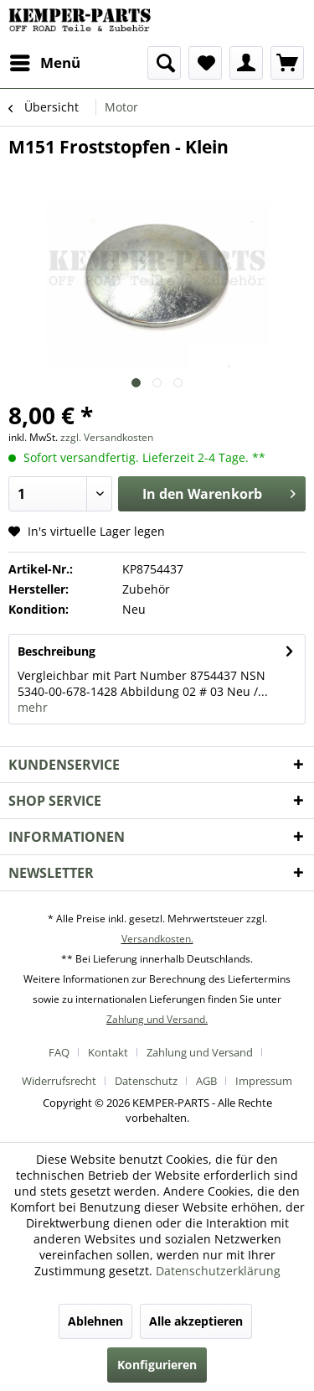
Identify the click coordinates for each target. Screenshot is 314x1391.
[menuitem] (44, 63)
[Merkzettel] (205, 63)
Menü (45, 60)
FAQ (59, 1052)
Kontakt (108, 1052)
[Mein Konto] (246, 63)
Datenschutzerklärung (218, 1271)
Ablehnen (95, 1321)
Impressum (263, 1080)
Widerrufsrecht (59, 1080)
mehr (33, 707)
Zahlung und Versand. (157, 1019)
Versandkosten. (157, 939)
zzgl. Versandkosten (106, 437)
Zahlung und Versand (200, 1052)
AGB (206, 1080)
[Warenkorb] (287, 63)
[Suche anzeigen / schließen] (164, 63)
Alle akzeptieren (196, 1321)
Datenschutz (146, 1080)
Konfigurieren (157, 1365)
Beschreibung (56, 651)
